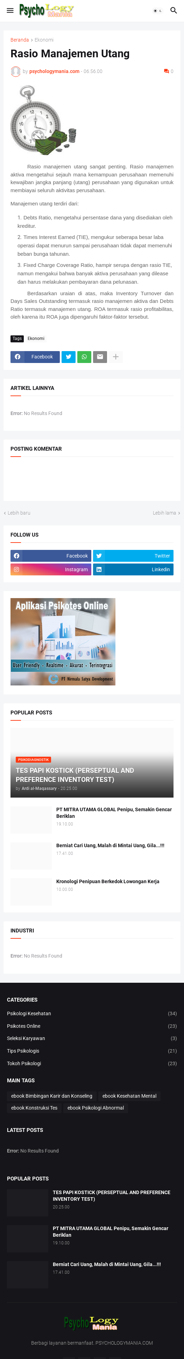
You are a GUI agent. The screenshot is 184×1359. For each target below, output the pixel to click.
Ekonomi (44, 40)
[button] (9, 11)
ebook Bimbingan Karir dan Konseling (51, 1096)
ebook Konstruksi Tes (34, 1108)
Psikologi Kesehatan (92, 1013)
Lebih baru (19, 513)
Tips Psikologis (92, 1051)
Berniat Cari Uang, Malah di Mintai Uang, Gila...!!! (110, 845)
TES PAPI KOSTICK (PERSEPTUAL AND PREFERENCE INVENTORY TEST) (111, 1196)
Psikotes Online (92, 1026)
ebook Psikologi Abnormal (96, 1108)
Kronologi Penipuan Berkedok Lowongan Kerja (108, 881)
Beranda (19, 40)
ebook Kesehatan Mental (129, 1096)
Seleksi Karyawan (92, 1038)
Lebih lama (164, 513)
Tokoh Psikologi (92, 1063)
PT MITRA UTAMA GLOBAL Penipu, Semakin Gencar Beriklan (114, 813)
